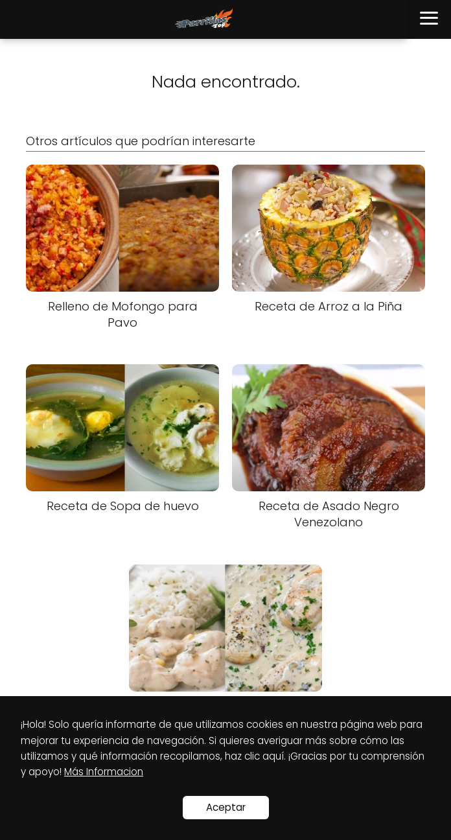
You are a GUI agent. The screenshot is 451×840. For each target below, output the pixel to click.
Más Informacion (103, 771)
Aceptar (226, 807)
